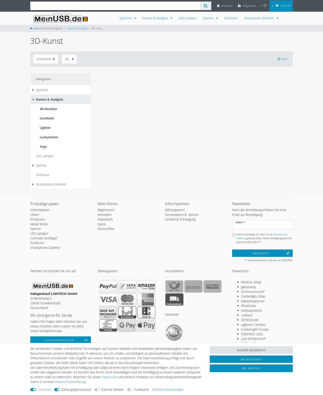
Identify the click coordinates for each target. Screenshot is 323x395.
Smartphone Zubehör (259, 18)
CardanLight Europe (255, 329)
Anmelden (105, 214)
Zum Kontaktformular (65, 340)
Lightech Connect (253, 324)
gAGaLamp (248, 287)
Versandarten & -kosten (182, 214)
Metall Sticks (39, 224)
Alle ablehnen (251, 368)
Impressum (110, 377)
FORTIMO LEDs (252, 334)
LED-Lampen (187, 18)
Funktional (141, 389)
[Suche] (205, 6)
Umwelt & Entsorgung (180, 219)
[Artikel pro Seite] (69, 59)
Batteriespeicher (252, 301)
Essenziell (44, 389)
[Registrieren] (246, 5)
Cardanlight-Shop (253, 296)
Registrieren (106, 210)
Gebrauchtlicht (251, 310)
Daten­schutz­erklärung (70, 382)
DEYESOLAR (249, 320)
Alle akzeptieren (251, 359)
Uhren (34, 214)
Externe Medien (113, 389)
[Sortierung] (45, 59)
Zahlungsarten (175, 210)
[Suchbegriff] (115, 6)
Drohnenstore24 (252, 291)
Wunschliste (106, 229)
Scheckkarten (39, 210)
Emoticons (37, 219)
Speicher (126, 18)
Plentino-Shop (251, 282)
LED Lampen (39, 233)
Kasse (102, 224)
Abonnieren (271, 253)
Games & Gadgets (155, 18)
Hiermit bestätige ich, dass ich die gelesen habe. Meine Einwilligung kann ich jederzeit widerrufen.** (264, 238)
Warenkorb (105, 219)
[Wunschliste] (263, 5)
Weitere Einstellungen (168, 389)
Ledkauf (246, 315)
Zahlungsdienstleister (76, 389)
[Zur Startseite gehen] (46, 28)
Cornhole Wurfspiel (43, 238)
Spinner (208, 18)
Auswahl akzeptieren (251, 350)
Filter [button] (282, 59)
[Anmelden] (225, 5)
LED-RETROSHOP (253, 339)
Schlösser (231, 18)
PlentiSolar (248, 306)
